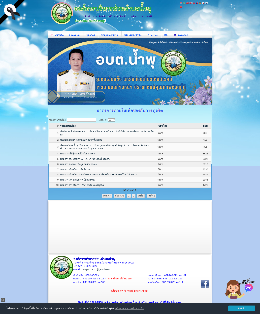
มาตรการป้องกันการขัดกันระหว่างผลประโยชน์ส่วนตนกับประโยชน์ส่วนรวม (98, 174)
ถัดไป (140, 195)
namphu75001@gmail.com (96, 269)
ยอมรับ (241, 308)
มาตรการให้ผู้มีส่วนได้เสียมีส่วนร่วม (78, 153)
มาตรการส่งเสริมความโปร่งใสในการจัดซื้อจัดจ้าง (85, 159)
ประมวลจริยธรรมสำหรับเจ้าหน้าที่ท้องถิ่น (81, 139)
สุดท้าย (151, 195)
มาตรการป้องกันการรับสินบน (75, 169)
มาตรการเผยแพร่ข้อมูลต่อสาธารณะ (78, 164)
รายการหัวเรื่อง (68, 126)
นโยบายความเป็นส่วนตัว (129, 308)
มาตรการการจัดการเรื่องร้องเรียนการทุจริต (82, 185)
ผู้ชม (205, 126)
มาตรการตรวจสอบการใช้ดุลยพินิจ (77, 179)
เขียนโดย (162, 126)
